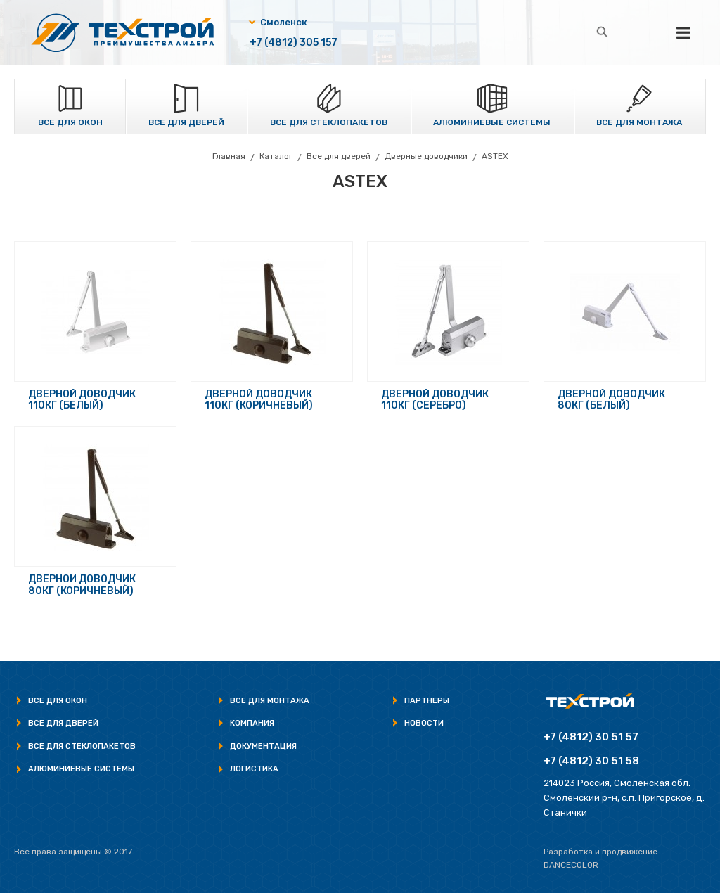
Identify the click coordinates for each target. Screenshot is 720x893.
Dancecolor (571, 865)
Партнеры (426, 700)
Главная (228, 156)
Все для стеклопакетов (328, 122)
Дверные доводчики (426, 156)
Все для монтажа (639, 122)
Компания (252, 723)
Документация (263, 746)
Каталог (275, 156)
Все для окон (70, 122)
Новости (424, 723)
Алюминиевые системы (492, 122)
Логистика (254, 768)
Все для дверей (186, 122)
